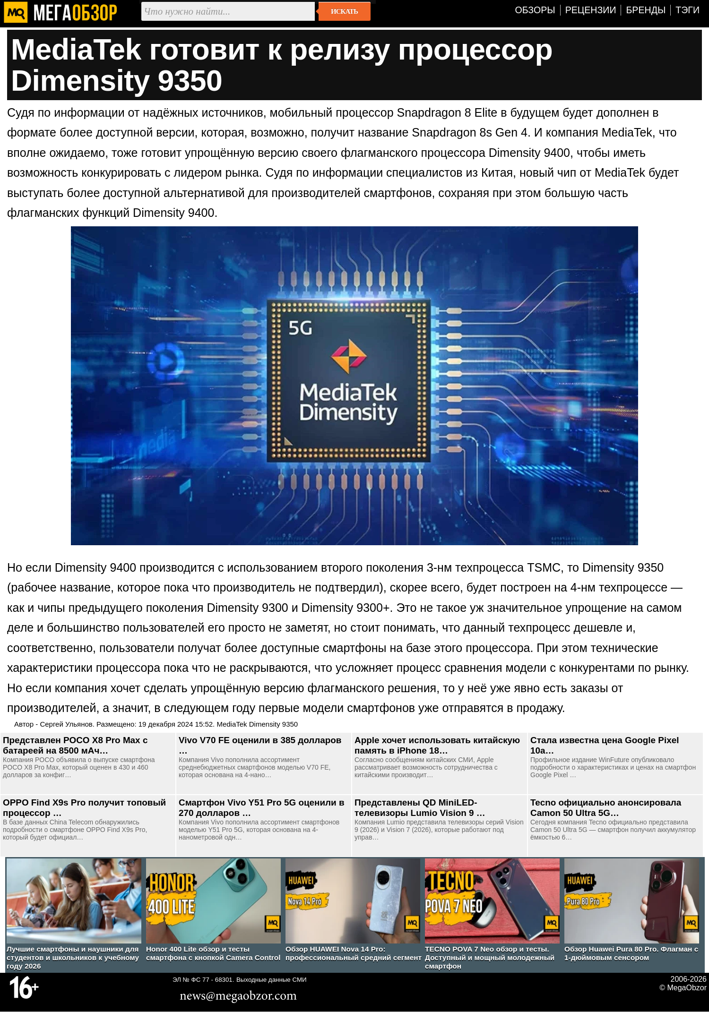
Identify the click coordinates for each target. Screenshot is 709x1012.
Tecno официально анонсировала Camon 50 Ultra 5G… (605, 808)
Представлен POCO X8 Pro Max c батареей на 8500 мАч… (75, 745)
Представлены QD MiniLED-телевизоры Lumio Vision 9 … (419, 808)
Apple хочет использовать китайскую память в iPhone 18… (437, 745)
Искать (344, 11)
